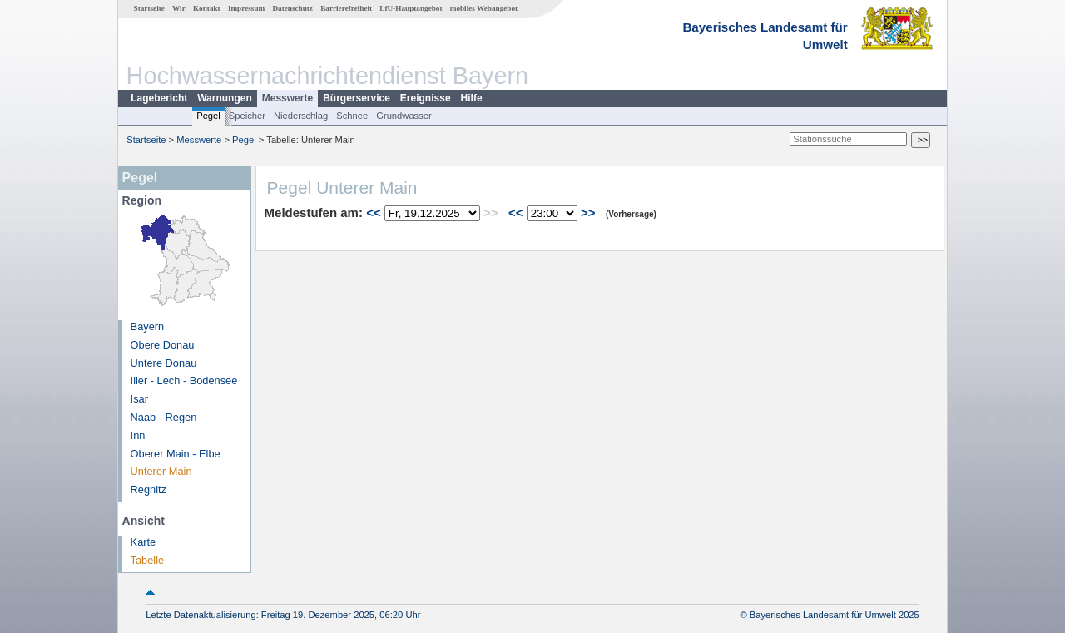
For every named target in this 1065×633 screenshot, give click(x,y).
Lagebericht (159, 98)
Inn (138, 435)
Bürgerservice (356, 98)
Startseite (149, 8)
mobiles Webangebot (484, 8)
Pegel (208, 116)
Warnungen (224, 98)
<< (373, 212)
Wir (179, 8)
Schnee (352, 116)
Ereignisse (425, 98)
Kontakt (206, 8)
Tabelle (148, 560)
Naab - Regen (164, 417)
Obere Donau (163, 345)
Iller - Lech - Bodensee (184, 380)
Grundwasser (404, 116)
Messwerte (287, 98)
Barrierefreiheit (346, 8)
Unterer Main (161, 471)
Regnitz (148, 489)
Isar (139, 399)
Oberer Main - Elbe (175, 454)
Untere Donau (164, 363)
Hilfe (472, 98)
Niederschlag (301, 116)
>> (588, 212)
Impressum (246, 8)
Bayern (148, 326)
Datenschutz (292, 8)
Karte (143, 542)
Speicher (247, 116)
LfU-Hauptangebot (410, 8)
